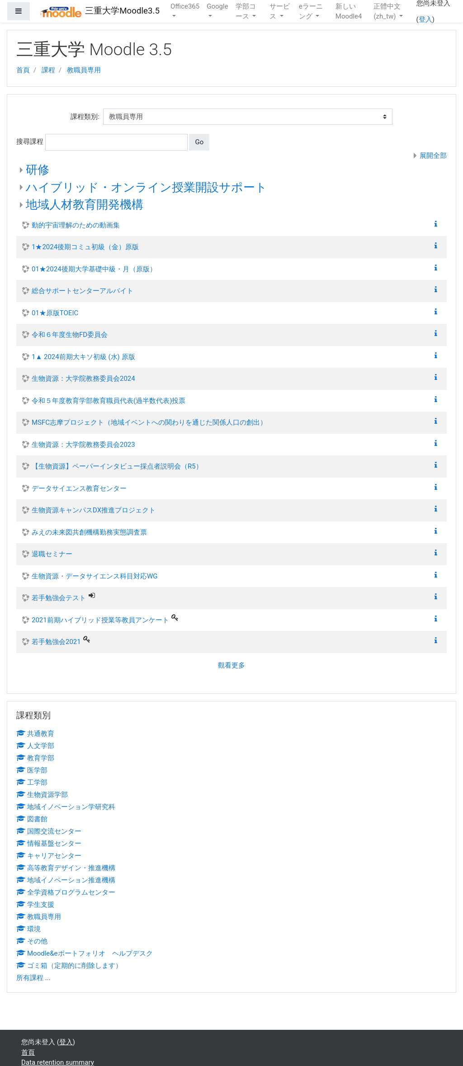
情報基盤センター (48, 843)
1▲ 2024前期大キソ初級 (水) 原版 (83, 357)
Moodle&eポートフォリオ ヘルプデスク (84, 953)
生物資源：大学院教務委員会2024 (83, 378)
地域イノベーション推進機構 (65, 880)
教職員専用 (84, 70)
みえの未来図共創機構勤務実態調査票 (89, 532)
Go (199, 142)
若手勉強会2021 (56, 642)
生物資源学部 (42, 795)
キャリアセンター (48, 856)
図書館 (31, 819)
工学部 (31, 782)
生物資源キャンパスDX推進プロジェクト (94, 510)
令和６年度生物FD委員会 (70, 335)
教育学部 (35, 758)
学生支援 (35, 904)
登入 (425, 19)
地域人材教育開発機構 (84, 204)
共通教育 (35, 734)
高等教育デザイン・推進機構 (65, 868)
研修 (37, 169)
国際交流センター (48, 831)
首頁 (23, 70)
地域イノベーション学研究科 (65, 807)
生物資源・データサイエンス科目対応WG (95, 576)
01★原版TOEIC (55, 313)
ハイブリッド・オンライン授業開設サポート (146, 187)
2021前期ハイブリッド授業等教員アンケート (100, 620)
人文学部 (35, 746)
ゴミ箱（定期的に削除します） (69, 966)
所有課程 (29, 978)
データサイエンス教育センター (79, 488)
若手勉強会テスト (59, 598)
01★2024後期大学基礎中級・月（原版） (94, 269)
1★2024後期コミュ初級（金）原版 (85, 247)
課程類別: (85, 117)
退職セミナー (52, 554)
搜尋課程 (29, 141)
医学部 (31, 770)
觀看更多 (231, 665)
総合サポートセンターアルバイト (82, 291)
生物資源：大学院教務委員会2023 (83, 445)
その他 (31, 941)
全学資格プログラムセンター (65, 892)
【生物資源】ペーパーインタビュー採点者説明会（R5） (117, 466)
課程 (48, 70)
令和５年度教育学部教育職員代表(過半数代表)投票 (108, 401)
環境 (28, 929)
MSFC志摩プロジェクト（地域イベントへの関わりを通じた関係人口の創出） (149, 422)
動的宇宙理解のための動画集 (76, 225)
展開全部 (433, 156)
